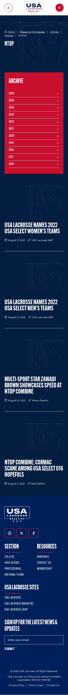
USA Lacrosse (13, 598)
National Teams (14, 575)
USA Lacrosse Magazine (19, 603)
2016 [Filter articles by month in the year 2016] (11, 164)
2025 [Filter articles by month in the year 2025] (11, 100)
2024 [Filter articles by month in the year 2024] (11, 107)
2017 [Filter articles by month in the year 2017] (11, 157)
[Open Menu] (59, 8)
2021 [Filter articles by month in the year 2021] (11, 129)
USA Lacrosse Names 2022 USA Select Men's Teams (31, 305)
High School (12, 563)
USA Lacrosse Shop (16, 609)
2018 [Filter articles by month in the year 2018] (11, 150)
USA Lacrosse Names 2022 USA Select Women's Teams (32, 228)
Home (11, 31)
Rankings (43, 557)
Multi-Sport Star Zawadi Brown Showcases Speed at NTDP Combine (33, 385)
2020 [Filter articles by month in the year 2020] (11, 136)
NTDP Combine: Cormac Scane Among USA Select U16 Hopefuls (34, 469)
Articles (54, 31)
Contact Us (44, 563)
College (10, 557)
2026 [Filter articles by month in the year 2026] (11, 93)
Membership (44, 569)
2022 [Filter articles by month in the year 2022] (11, 122)
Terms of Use (35, 685)
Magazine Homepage (32, 31)
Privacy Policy (16, 685)
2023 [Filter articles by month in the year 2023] (11, 114)
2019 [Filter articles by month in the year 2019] (11, 143)
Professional (13, 569)
